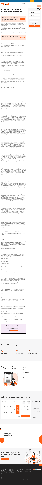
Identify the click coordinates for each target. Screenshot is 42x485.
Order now (39, 5)
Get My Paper (22, 37)
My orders (23, 3)
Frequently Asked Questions (4, 472)
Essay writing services (11, 472)
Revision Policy (3, 474)
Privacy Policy (2, 470)
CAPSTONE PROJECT (28, 471)
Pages (24, 401)
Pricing (2, 473)
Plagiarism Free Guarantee (4, 471)
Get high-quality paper (13, 330)
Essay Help (10, 471)
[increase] (39, 21)
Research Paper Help (19, 471)
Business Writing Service (28, 469)
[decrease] (29, 21)
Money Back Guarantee (3, 469)
